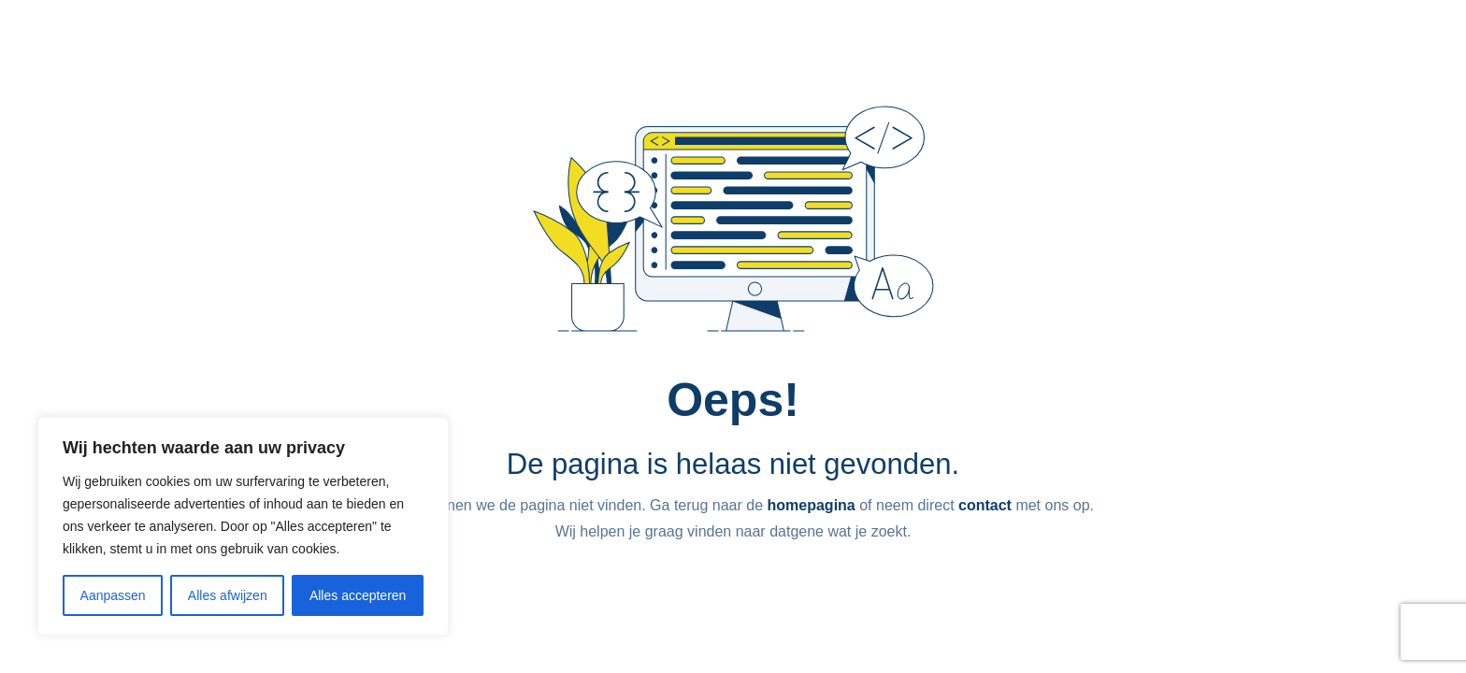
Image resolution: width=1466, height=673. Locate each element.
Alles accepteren (358, 595)
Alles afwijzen (227, 595)
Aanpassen (113, 595)
